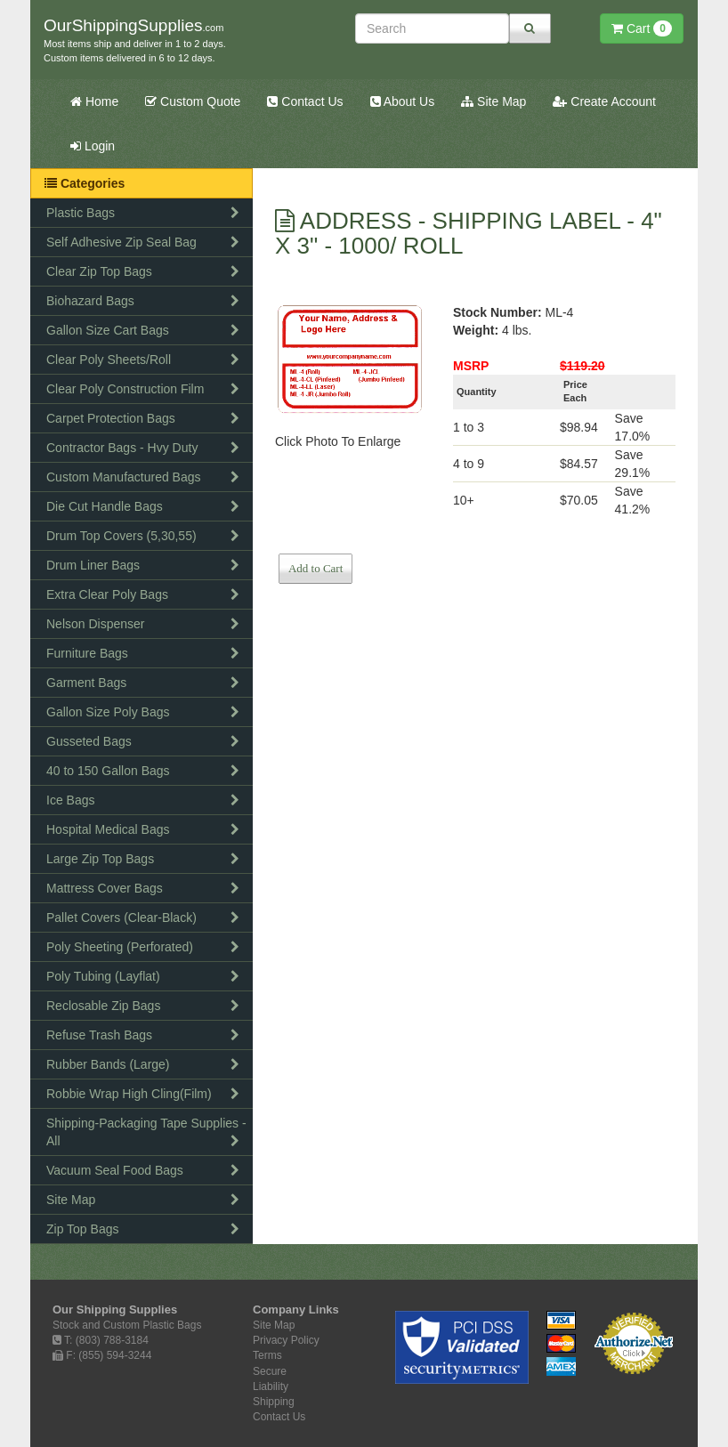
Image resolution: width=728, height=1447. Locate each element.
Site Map (493, 101)
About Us (402, 101)
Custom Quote (192, 101)
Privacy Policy (286, 1340)
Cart (641, 28)
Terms (267, 1355)
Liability (270, 1386)
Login (92, 146)
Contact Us (305, 101)
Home (94, 101)
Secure (270, 1371)
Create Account (604, 101)
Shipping (274, 1401)
